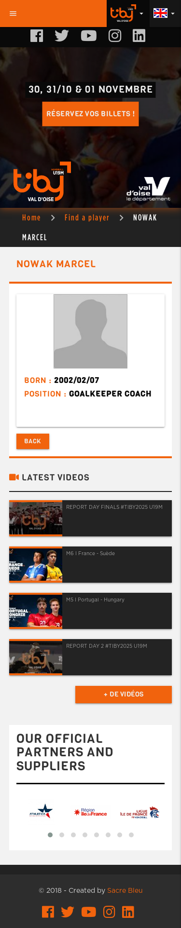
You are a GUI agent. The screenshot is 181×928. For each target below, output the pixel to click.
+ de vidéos (124, 694)
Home (31, 217)
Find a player (87, 217)
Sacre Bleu (125, 890)
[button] (50, 835)
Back (33, 441)
